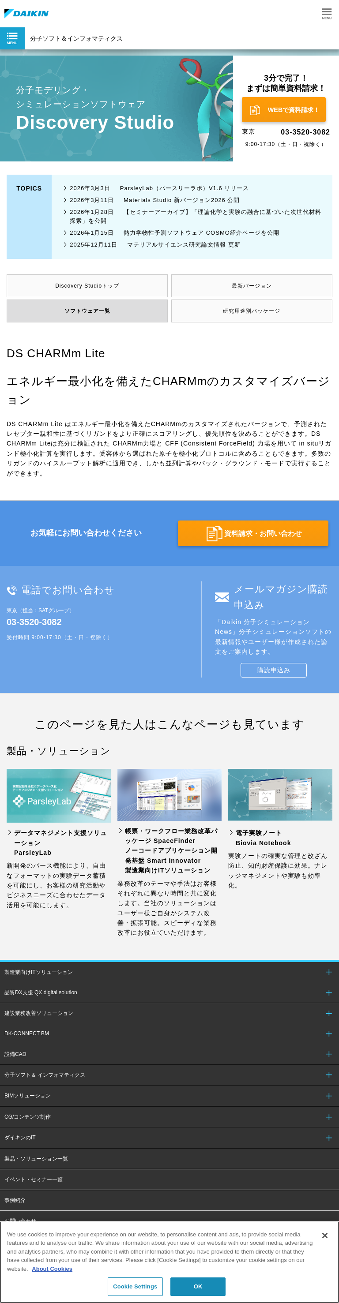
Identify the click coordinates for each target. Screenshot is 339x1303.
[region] (169, 1262)
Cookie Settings (135, 1286)
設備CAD (15, 1054)
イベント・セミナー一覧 (33, 1179)
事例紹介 (15, 1200)
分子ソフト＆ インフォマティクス (44, 1075)
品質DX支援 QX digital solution (40, 992)
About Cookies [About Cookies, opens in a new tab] (52, 1269)
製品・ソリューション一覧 (36, 1159)
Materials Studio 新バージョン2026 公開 (155, 200)
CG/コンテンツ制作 (27, 1117)
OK (198, 1286)
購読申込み (273, 670)
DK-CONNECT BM (26, 1033)
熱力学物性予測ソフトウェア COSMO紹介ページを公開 (174, 232)
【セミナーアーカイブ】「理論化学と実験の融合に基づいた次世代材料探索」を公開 (195, 217)
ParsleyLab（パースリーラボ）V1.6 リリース (159, 188)
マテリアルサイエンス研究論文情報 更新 (155, 244)
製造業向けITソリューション (38, 972)
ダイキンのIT (20, 1138)
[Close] (325, 1235)
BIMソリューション (27, 1096)
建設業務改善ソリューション (38, 1013)
